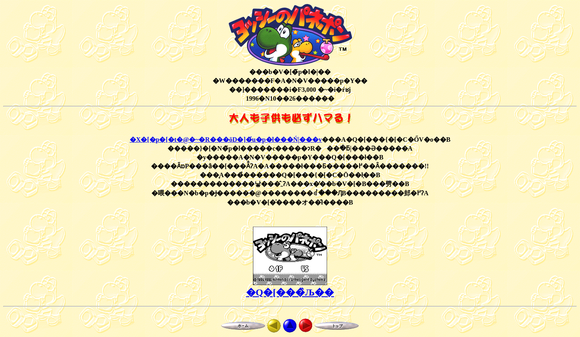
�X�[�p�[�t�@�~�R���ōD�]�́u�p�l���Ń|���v (226, 139)
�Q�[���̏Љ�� (290, 292)
